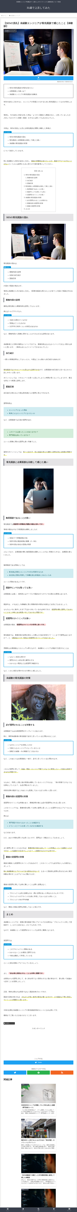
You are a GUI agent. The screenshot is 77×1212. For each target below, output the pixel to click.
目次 (36, 171)
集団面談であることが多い (36, 189)
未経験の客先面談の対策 (33, 198)
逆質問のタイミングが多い (36, 195)
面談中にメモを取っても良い (36, 192)
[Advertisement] (38, 1043)
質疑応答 (30, 183)
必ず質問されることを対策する (37, 201)
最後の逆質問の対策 (33, 207)
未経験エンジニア (9, 1024)
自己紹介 (30, 180)
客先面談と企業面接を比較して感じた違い (39, 186)
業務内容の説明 (32, 178)
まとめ (27, 210)
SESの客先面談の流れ (32, 175)
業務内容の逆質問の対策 (35, 204)
